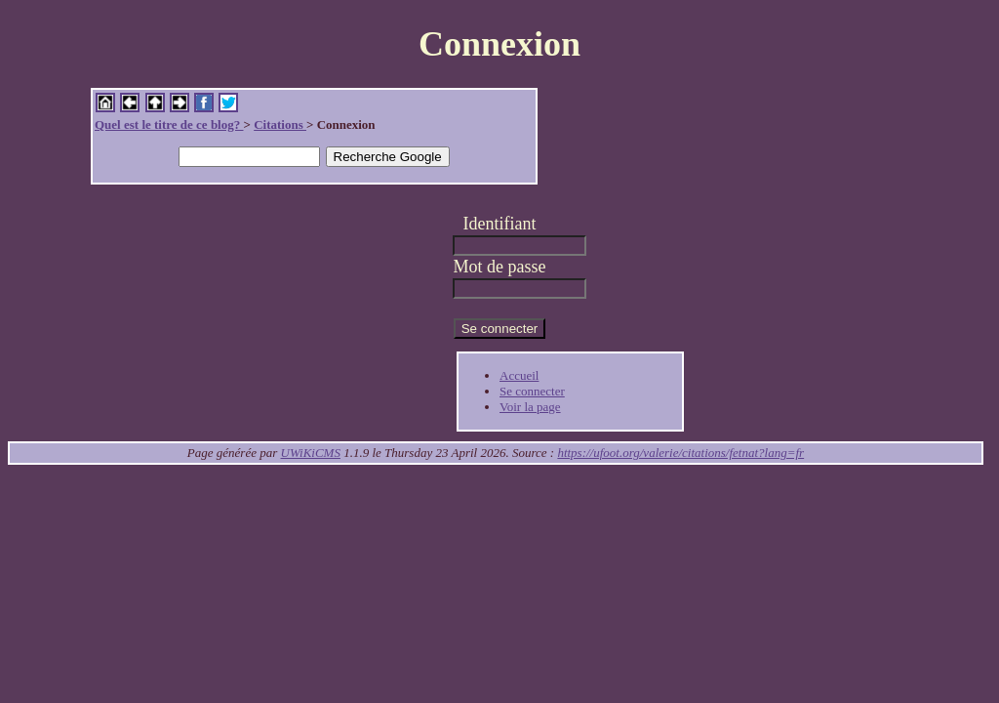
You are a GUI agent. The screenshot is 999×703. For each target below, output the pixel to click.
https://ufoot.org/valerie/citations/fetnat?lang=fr (680, 452)
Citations (280, 124)
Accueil (519, 375)
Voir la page (530, 406)
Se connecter (532, 391)
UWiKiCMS (310, 452)
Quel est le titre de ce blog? (169, 124)
